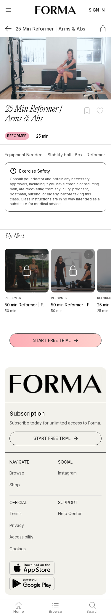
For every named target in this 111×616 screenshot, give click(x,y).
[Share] (102, 28)
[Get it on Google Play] (31, 583)
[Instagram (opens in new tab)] (67, 473)
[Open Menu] (8, 10)
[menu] (43, 254)
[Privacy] (16, 525)
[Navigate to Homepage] (55, 10)
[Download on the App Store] (31, 568)
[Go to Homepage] (55, 391)
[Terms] (15, 514)
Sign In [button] (97, 9)
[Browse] (16, 473)
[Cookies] (17, 549)
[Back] (8, 28)
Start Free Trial (56, 340)
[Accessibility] (21, 537)
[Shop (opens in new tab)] (14, 485)
